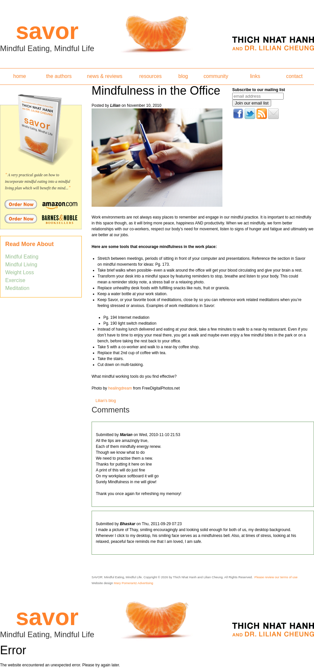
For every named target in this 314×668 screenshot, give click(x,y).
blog (183, 76)
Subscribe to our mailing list (258, 89)
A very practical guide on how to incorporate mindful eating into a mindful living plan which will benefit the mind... (37, 181)
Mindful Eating (21, 256)
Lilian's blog (106, 400)
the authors (59, 76)
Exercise (15, 280)
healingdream (120, 388)
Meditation (17, 288)
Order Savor (41, 204)
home (19, 76)
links (255, 76)
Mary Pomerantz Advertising (133, 583)
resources (150, 76)
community (215, 76)
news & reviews (104, 76)
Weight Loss (19, 272)
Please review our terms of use (276, 577)
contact (294, 76)
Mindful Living (21, 264)
